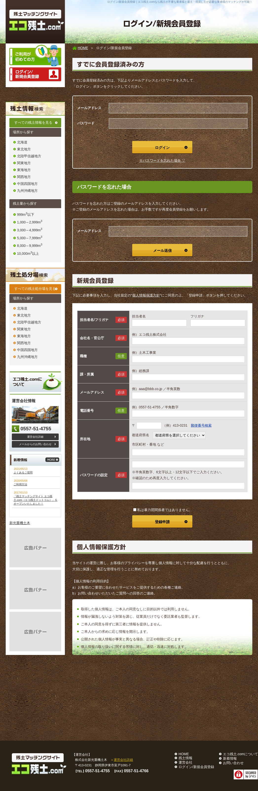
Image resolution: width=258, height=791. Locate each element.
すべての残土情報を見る (33, 122)
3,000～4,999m (29, 230)
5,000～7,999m (29, 238)
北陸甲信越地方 (29, 156)
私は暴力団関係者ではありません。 (162, 510)
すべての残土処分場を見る (35, 289)
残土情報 (185, 758)
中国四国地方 (27, 184)
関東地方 (24, 163)
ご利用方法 (20, 484)
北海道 (22, 142)
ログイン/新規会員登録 (196, 767)
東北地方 (24, 149)
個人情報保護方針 (146, 295)
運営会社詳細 (35, 436)
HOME (83, 48)
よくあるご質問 (23, 472)
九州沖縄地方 (27, 191)
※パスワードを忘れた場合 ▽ (162, 160)
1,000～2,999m (29, 222)
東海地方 (24, 170)
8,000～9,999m (29, 246)
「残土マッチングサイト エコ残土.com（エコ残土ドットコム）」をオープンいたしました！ (35, 500)
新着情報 (230, 758)
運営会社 (185, 762)
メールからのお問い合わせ (35, 444)
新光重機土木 (19, 523)
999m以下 (25, 215)
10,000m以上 (28, 254)
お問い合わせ (233, 763)
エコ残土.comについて (240, 754)
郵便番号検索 (201, 425)
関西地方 (24, 177)
